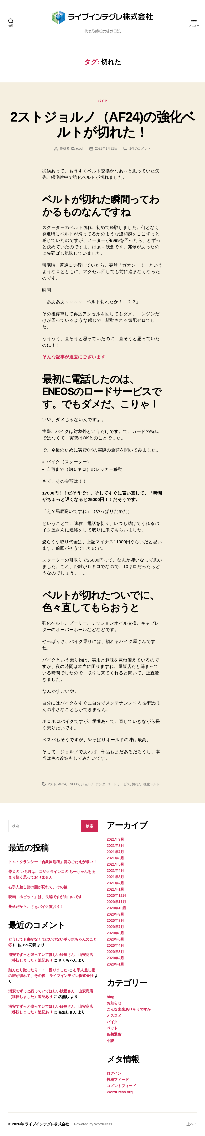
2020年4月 (115, 945)
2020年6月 (115, 933)
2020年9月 (115, 914)
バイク (102, 101)
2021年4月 (115, 871)
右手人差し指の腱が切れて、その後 (37, 887)
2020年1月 (115, 964)
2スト (52, 784)
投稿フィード (118, 1080)
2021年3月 (115, 877)
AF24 (62, 784)
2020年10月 (116, 908)
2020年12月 (116, 896)
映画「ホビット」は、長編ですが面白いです (45, 897)
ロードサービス (118, 784)
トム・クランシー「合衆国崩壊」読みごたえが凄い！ (52, 862)
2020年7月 (115, 927)
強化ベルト (151, 784)
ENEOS (73, 784)
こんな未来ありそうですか (129, 1009)
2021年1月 (115, 889)
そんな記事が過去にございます (73, 356)
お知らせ (114, 1003)
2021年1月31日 (106, 148)
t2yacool (77, 148)
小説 (110, 1041)
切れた (136, 784)
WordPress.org (120, 1092)
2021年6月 (115, 858)
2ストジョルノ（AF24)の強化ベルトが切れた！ (102, 124)
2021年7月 (115, 852)
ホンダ (100, 784)
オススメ (114, 1016)
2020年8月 (115, 920)
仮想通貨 (114, 1034)
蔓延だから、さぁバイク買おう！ (36, 907)
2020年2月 (115, 958)
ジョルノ (87, 784)
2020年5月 (115, 939)
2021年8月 (115, 846)
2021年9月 (115, 839)
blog (110, 997)
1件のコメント (140, 148)
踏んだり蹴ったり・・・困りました (37, 970)
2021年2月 (115, 883)
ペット (112, 1028)
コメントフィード (121, 1086)
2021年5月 (115, 864)
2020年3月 (115, 952)
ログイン (114, 1073)
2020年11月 (116, 902)
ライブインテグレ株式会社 (47, 1124)
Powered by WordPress (93, 1124)
